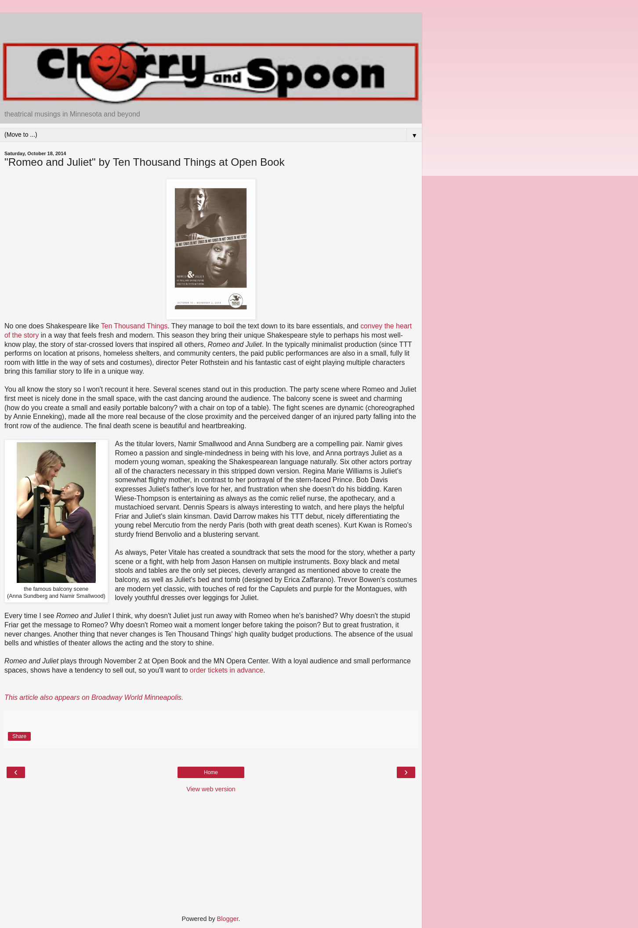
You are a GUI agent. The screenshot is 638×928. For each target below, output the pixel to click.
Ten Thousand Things (134, 326)
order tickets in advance (226, 670)
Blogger (228, 918)
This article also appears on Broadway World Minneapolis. (93, 697)
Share (19, 736)
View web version (211, 789)
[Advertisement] (211, 24)
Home (211, 772)
